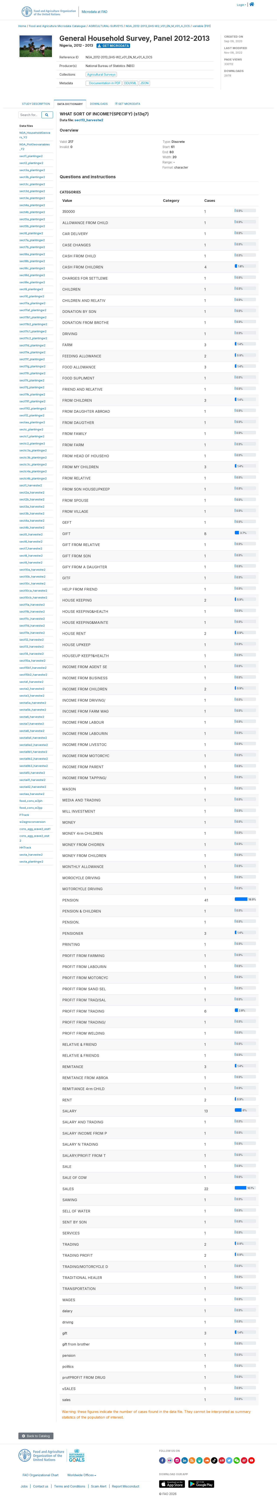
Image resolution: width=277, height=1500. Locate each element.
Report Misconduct (125, 1486)
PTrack (24, 815)
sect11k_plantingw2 (32, 394)
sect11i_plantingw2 (31, 380)
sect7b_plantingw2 (32, 247)
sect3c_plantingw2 (32, 184)
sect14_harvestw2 (31, 653)
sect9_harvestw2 (30, 562)
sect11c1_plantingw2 (33, 331)
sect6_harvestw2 (30, 541)
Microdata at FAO (94, 12)
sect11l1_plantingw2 (32, 401)
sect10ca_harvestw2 (33, 590)
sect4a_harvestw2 (31, 520)
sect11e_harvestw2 (32, 632)
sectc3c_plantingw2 (33, 464)
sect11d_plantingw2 (32, 345)
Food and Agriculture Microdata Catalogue (57, 26)
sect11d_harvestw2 (32, 625)
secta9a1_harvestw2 (33, 737)
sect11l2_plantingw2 (32, 408)
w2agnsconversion (32, 821)
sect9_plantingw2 (31, 289)
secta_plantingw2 (31, 861)
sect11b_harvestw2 (32, 611)
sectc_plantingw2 (31, 429)
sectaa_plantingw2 (32, 422)
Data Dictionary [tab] (70, 104)
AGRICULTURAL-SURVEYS (106, 26)
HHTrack (25, 847)
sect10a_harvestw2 (32, 569)
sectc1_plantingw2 (31, 436)
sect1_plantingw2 (31, 156)
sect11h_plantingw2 (32, 373)
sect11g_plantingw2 (32, 366)
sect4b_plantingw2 (32, 212)
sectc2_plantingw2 (32, 443)
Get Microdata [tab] (127, 103)
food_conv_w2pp (30, 807)
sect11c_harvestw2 (32, 618)
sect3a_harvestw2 (31, 506)
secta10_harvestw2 (32, 772)
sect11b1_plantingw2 (33, 317)
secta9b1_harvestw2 (33, 751)
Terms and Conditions (69, 1486)
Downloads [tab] (99, 103)
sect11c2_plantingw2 (33, 338)
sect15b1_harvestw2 (33, 667)
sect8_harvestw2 (31, 555)
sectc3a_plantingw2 (33, 450)
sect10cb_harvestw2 (33, 597)
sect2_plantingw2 (31, 163)
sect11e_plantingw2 (32, 352)
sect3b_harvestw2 (31, 513)
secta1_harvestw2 (31, 681)
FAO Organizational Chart (40, 1475)
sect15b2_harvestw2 (33, 674)
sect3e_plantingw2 (32, 198)
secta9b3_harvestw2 (33, 766)
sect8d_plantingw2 (32, 275)
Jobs (24, 1486)
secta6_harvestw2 (31, 716)
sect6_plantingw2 (31, 233)
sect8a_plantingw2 (32, 254)
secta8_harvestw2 (31, 730)
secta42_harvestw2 (32, 786)
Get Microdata (113, 46)
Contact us (40, 1486)
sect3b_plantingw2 (32, 177)
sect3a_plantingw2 (32, 170)
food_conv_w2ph (30, 801)
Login (240, 4)
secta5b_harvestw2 (32, 709)
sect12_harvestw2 (31, 639)
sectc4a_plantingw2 (33, 471)
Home (22, 26)
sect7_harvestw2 (30, 548)
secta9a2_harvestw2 (33, 745)
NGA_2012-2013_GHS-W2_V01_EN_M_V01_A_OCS (158, 26)
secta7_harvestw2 (31, 723)
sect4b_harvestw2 (31, 527)
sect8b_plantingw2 (32, 261)
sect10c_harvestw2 (32, 583)
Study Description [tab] (36, 103)
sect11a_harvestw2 (32, 604)
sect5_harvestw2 (31, 534)
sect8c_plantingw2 (32, 268)
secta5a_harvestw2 (32, 702)
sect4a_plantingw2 (32, 205)
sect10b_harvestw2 (32, 576)
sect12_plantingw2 (31, 415)
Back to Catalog (36, 1436)
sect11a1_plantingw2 (32, 310)
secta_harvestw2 (31, 854)
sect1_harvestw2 (30, 485)
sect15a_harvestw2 (32, 660)
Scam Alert (98, 1486)
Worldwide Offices (80, 1475)
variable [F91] (202, 26)
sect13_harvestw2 (31, 646)
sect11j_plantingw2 (31, 387)
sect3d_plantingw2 (32, 191)
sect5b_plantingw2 (32, 226)
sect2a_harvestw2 (31, 492)
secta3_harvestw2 (31, 695)
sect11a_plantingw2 (32, 303)
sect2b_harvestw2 (31, 499)
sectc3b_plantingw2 (33, 457)
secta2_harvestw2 (31, 688)
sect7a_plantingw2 (32, 240)
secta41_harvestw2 (32, 780)
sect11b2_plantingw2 (33, 324)
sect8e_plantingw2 (32, 282)
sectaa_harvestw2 (31, 794)
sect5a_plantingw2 (32, 219)
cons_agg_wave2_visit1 (34, 829)
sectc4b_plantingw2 (33, 478)
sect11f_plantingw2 (32, 359)
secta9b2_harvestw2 (33, 758)
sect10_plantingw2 (31, 296)
